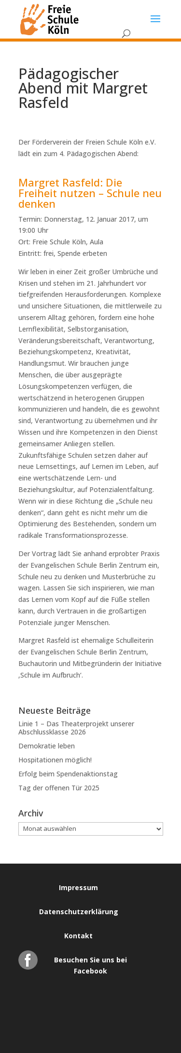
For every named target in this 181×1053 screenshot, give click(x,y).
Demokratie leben (46, 745)
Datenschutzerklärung (78, 911)
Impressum (78, 887)
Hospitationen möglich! (55, 759)
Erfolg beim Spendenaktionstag (68, 773)
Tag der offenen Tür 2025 (58, 787)
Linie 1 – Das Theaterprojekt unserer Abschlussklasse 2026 (76, 727)
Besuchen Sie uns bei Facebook (90, 962)
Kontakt (78, 935)
